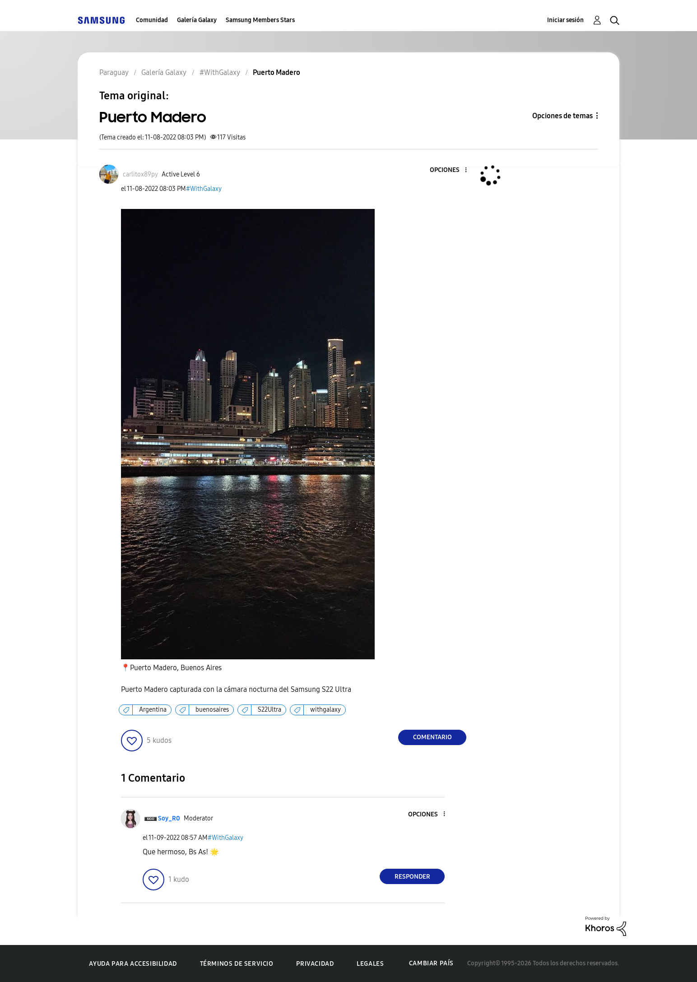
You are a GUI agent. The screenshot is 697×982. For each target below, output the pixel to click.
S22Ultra (269, 709)
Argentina (153, 709)
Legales (370, 964)
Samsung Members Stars (260, 20)
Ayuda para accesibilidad (133, 964)
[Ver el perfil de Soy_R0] (169, 818)
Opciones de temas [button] (562, 115)
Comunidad (152, 20)
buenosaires (212, 709)
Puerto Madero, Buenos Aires (171, 667)
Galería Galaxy (197, 20)
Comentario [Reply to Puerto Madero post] (432, 737)
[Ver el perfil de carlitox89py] (140, 174)
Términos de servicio (237, 964)
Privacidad (315, 964)
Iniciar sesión (565, 20)
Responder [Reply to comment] (412, 876)
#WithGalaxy (204, 189)
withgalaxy (325, 709)
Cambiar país (431, 963)
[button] (451, 170)
